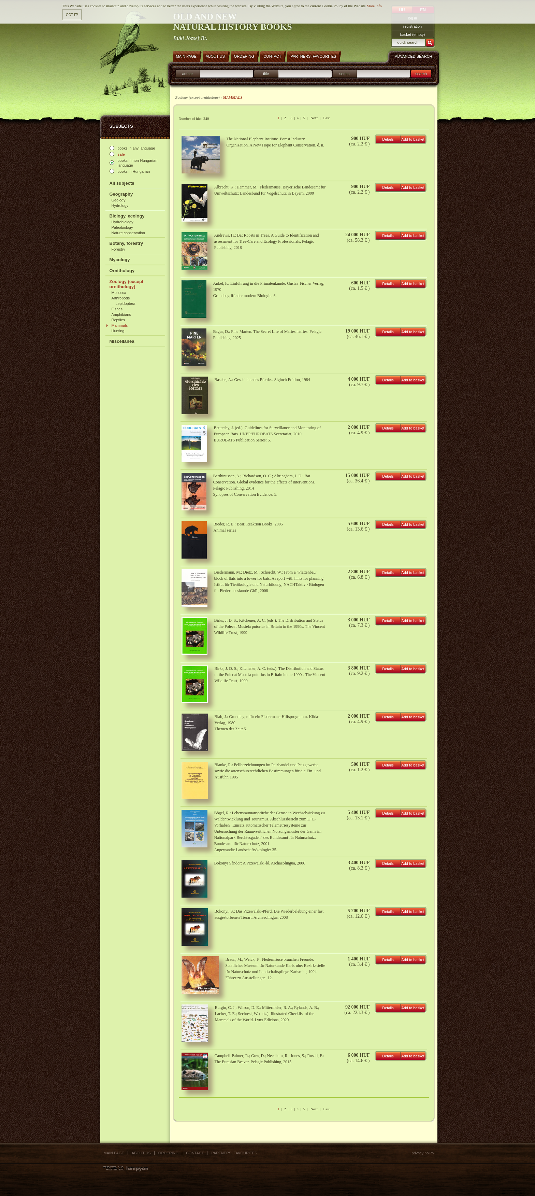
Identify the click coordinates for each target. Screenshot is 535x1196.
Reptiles (118, 320)
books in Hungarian (134, 171)
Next (314, 118)
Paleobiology (122, 227)
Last (326, 118)
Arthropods (121, 298)
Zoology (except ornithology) (127, 284)
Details (388, 139)
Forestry (118, 249)
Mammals (120, 325)
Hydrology (120, 205)
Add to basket (412, 139)
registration (412, 26)
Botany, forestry (126, 243)
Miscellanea (122, 341)
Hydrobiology (122, 222)
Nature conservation (128, 233)
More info (373, 6)
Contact (195, 1153)
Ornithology (122, 270)
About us (141, 1153)
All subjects (122, 183)
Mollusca (119, 293)
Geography (121, 194)
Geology (119, 200)
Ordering (168, 1153)
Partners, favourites (234, 1153)
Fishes (117, 309)
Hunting (118, 331)
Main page (114, 1153)
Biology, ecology (127, 216)
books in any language (136, 148)
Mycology (120, 259)
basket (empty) (412, 34)
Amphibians (121, 314)
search (420, 74)
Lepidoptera (125, 303)
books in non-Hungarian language (138, 162)
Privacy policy (422, 1153)
